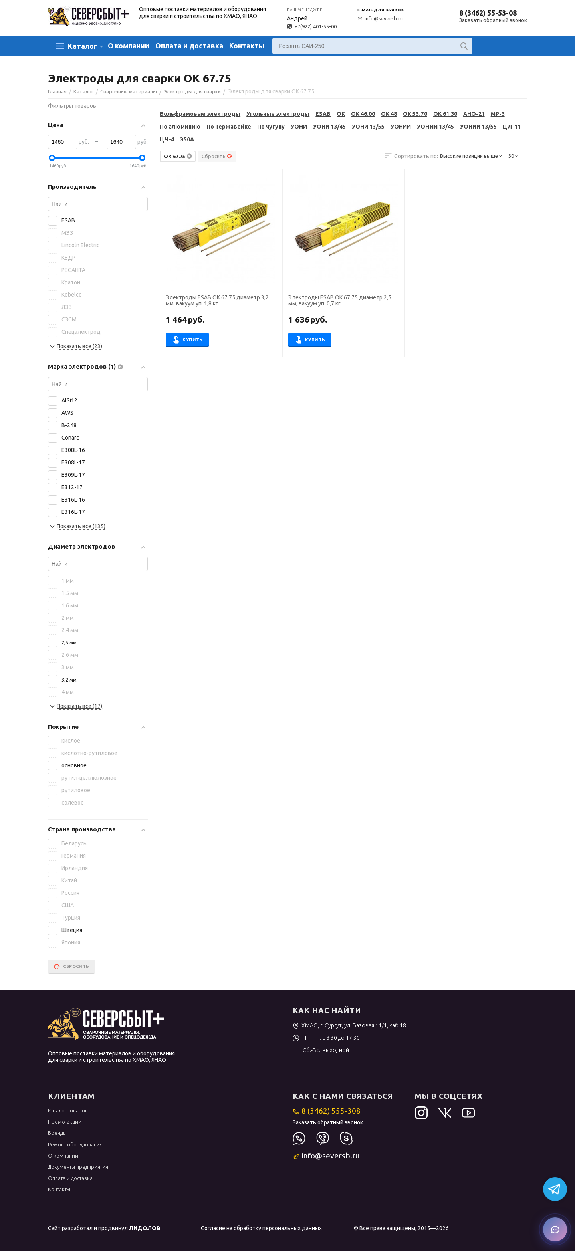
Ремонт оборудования (75, 1144)
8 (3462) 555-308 (327, 1110)
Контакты (246, 46)
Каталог (82, 46)
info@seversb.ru (380, 18)
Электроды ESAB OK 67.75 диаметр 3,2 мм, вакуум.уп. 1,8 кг (217, 301)
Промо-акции (64, 1121)
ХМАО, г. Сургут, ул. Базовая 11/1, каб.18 (349, 1025)
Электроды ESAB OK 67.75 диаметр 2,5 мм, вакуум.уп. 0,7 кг (339, 301)
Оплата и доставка (189, 46)
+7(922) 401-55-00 (312, 26)
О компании (128, 46)
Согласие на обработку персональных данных (261, 1228)
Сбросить (217, 156)
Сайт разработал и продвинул (104, 1228)
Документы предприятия (78, 1167)
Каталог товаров (68, 1110)
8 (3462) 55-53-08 (488, 13)
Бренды (57, 1133)
